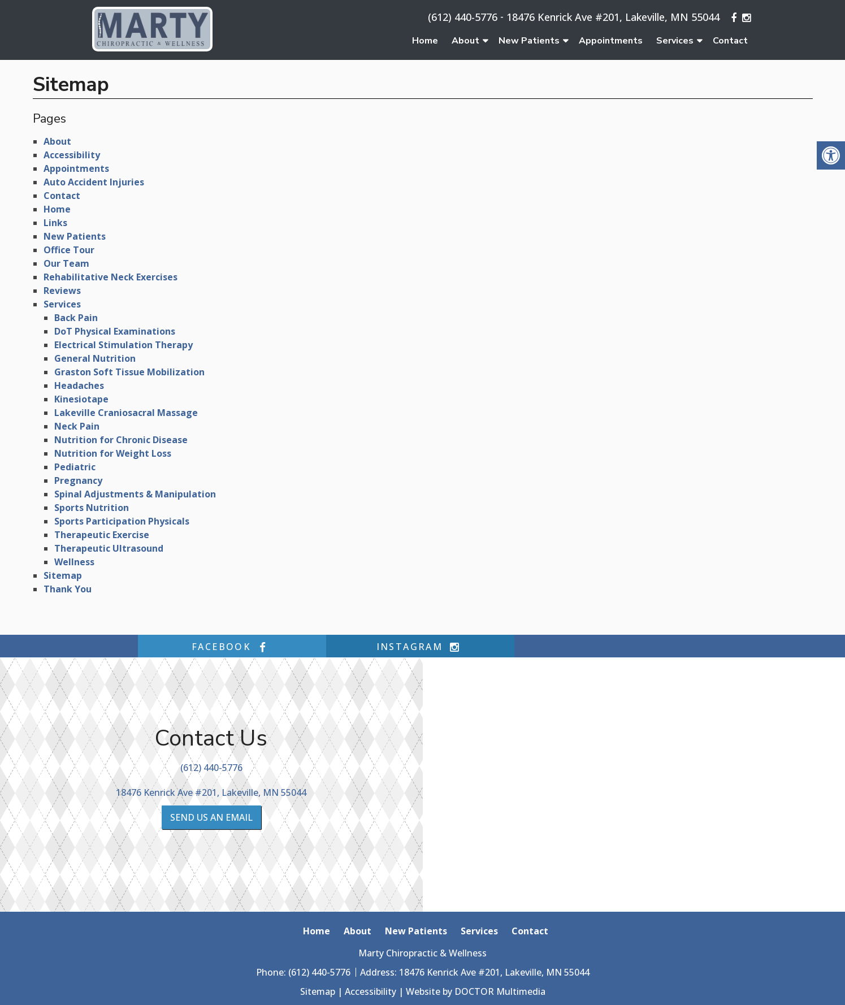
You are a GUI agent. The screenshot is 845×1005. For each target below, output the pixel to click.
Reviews (62, 290)
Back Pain (76, 317)
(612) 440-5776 (462, 17)
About (465, 40)
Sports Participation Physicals (121, 521)
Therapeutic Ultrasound (108, 548)
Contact (730, 40)
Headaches (79, 385)
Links (55, 222)
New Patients (529, 40)
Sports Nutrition (91, 507)
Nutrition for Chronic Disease (121, 440)
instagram (420, 646)
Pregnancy (78, 480)
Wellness (74, 562)
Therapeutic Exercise (101, 535)
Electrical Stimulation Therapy (123, 345)
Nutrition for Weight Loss (112, 453)
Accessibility (72, 155)
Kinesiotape (81, 399)
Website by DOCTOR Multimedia (475, 991)
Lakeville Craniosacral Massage (126, 412)
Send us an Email (211, 817)
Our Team (66, 263)
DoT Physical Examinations (114, 331)
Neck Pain (76, 426)
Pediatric (75, 467)
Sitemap (63, 575)
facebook (232, 646)
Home (425, 40)
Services (675, 40)
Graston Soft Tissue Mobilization (129, 372)
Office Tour (69, 250)
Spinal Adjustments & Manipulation (135, 494)
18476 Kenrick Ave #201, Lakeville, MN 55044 (613, 17)
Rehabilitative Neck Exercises (110, 277)
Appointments (611, 40)
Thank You (68, 589)
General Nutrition (95, 358)
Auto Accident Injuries (94, 182)
